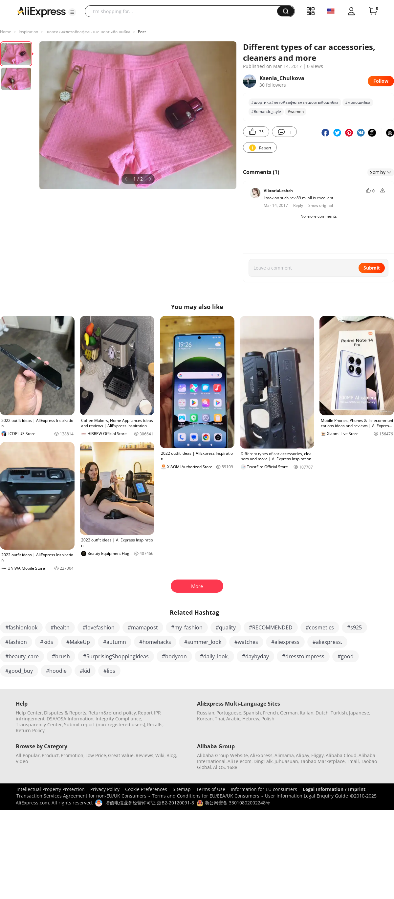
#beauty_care (22, 656)
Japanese (359, 713)
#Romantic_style (266, 111)
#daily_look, (214, 656)
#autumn (114, 642)
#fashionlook (21, 627)
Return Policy (30, 730)
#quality (226, 627)
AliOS (219, 767)
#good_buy (19, 670)
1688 (232, 767)
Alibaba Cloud (341, 755)
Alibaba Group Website (222, 755)
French (270, 713)
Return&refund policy (112, 713)
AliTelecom (240, 761)
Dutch (322, 713)
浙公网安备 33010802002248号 (233, 803)
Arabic (233, 718)
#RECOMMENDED (271, 627)
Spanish (252, 713)
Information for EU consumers (264, 789)
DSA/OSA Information (70, 718)
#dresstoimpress (303, 656)
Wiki (159, 755)
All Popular (28, 755)
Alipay (302, 755)
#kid (85, 670)
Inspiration (28, 31)
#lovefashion (99, 627)
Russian (205, 713)
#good (346, 656)
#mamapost (143, 627)
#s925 (354, 627)
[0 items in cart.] (373, 11)
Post (142, 31)
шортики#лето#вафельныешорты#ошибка (88, 31)
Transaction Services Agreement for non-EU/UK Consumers (81, 796)
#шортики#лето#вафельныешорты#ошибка (295, 102)
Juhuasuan (286, 761)
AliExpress (261, 755)
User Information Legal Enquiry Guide (306, 796)
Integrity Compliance (118, 718)
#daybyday (255, 656)
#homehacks (155, 642)
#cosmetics (320, 627)
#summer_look (202, 642)
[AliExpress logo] (41, 11)
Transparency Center (39, 724)
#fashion (16, 642)
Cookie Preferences (146, 789)
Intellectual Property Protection (50, 789)
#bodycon (174, 656)
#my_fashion (187, 627)
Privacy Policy (105, 789)
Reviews (144, 755)
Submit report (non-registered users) (104, 724)
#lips (109, 670)
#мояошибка (357, 102)
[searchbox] (183, 11)
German (289, 713)
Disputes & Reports (65, 713)
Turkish (339, 713)
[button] (72, 12)
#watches (246, 642)
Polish (267, 718)
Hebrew (250, 718)
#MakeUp (78, 642)
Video (22, 761)
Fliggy (317, 755)
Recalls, (155, 724)
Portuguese (228, 713)
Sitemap (182, 789)
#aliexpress (285, 642)
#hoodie (56, 670)
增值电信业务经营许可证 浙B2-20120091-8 (149, 803)
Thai (219, 718)
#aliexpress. (327, 642)
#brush (61, 656)
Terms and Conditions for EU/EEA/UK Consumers (205, 796)
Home (5, 31)
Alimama (284, 755)
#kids (46, 642)
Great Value (121, 755)
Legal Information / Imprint (334, 789)
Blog (171, 755)
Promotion (72, 755)
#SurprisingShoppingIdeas (116, 656)
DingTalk (263, 761)
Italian (307, 713)
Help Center (29, 713)
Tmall (353, 761)
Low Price (95, 755)
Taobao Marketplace (322, 761)
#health (60, 627)
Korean (205, 718)
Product (50, 755)
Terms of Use (210, 789)
